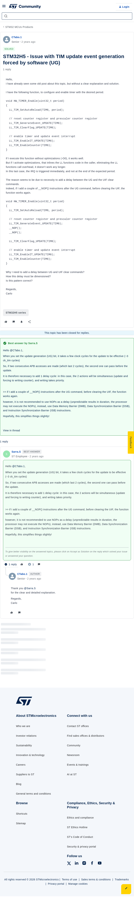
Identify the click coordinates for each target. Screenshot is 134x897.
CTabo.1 (17, 37)
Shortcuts (21, 813)
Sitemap (21, 823)
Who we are (23, 726)
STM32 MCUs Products (19, 27)
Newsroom (73, 755)
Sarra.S (16, 451)
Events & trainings (78, 764)
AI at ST (72, 774)
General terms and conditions (33, 793)
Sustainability (24, 745)
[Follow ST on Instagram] (84, 863)
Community (73, 745)
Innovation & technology (30, 755)
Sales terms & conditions (96, 879)
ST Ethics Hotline (77, 827)
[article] (67, 509)
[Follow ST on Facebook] (92, 863)
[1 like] (31, 564)
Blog (18, 784)
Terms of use (69, 879)
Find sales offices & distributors (85, 735)
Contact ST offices (78, 726)
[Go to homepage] (26, 705)
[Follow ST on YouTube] (100, 863)
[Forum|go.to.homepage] (25, 7)
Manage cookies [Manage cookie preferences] (78, 883)
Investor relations (26, 735)
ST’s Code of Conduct (80, 837)
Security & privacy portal (81, 846)
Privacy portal (56, 883)
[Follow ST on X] (69, 864)
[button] (4, 7)
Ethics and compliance (80, 817)
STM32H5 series (16, 312)
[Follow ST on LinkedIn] (76, 863)
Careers (20, 764)
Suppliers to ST (25, 774)
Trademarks (122, 879)
